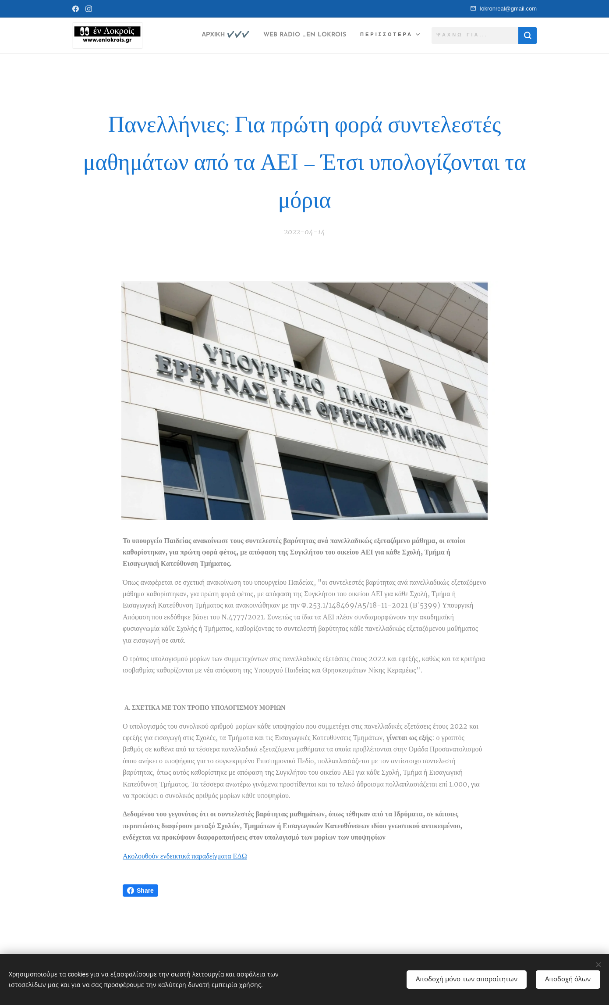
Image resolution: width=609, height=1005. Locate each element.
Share (140, 890)
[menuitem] (205, 35)
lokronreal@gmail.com (508, 8)
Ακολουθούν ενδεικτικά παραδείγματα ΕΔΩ (185, 855)
